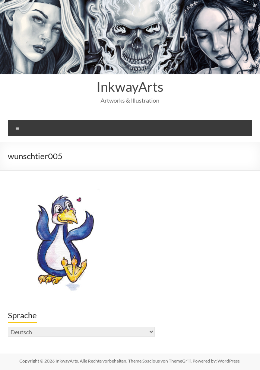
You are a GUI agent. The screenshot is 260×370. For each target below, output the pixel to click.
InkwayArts (130, 86)
